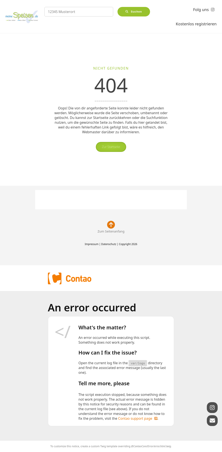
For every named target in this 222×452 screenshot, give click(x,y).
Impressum (91, 244)
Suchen (136, 11)
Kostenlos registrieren (196, 23)
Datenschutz (108, 244)
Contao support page (135, 418)
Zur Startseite (111, 147)
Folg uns (201, 9)
